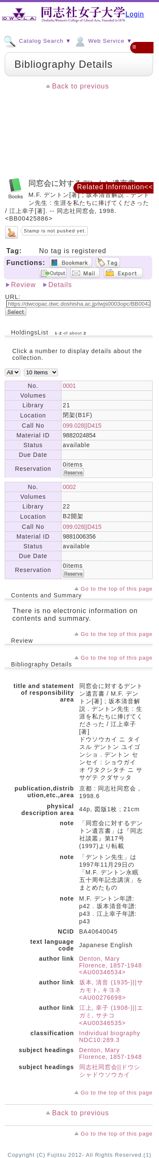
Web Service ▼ (102, 40)
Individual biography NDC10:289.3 (110, 1036)
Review (23, 284)
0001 (69, 385)
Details (60, 284)
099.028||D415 (82, 425)
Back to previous (80, 86)
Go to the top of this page (117, 589)
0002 (69, 487)
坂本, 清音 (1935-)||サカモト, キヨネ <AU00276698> (111, 990)
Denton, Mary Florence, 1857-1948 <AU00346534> (110, 965)
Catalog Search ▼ (37, 40)
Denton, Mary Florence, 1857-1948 (110, 1053)
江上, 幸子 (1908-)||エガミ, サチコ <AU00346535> (111, 1015)
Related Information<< (115, 187)
